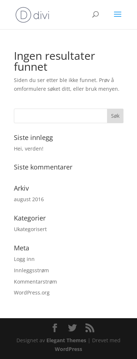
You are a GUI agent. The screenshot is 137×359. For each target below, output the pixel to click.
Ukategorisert (30, 229)
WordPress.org (32, 292)
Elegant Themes (66, 340)
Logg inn (24, 258)
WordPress (68, 349)
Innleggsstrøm (31, 270)
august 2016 (29, 199)
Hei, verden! (28, 148)
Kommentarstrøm (35, 281)
